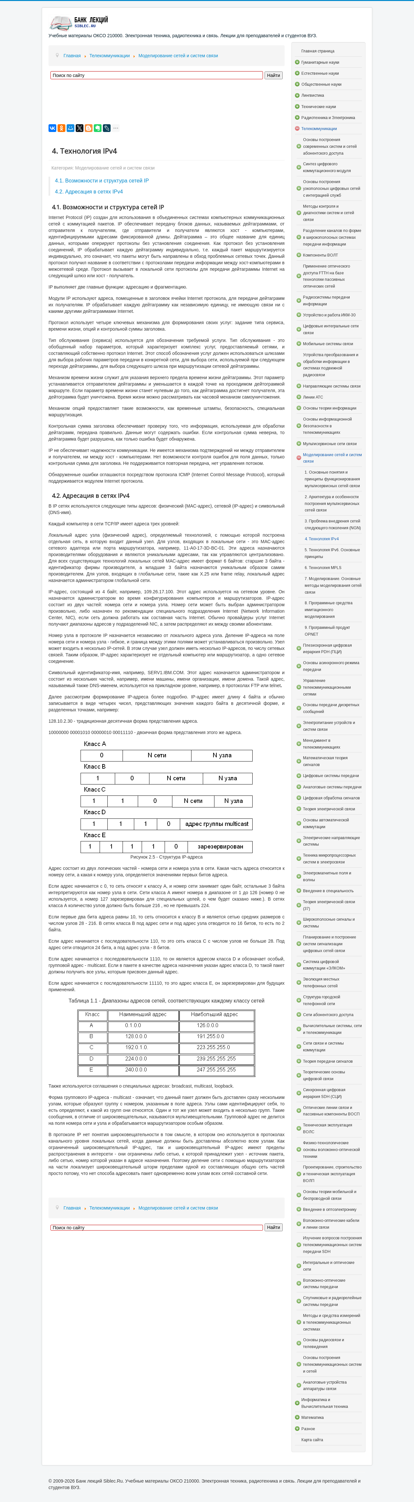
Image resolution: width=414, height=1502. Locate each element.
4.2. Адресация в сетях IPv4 (89, 191)
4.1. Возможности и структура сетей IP (102, 180)
